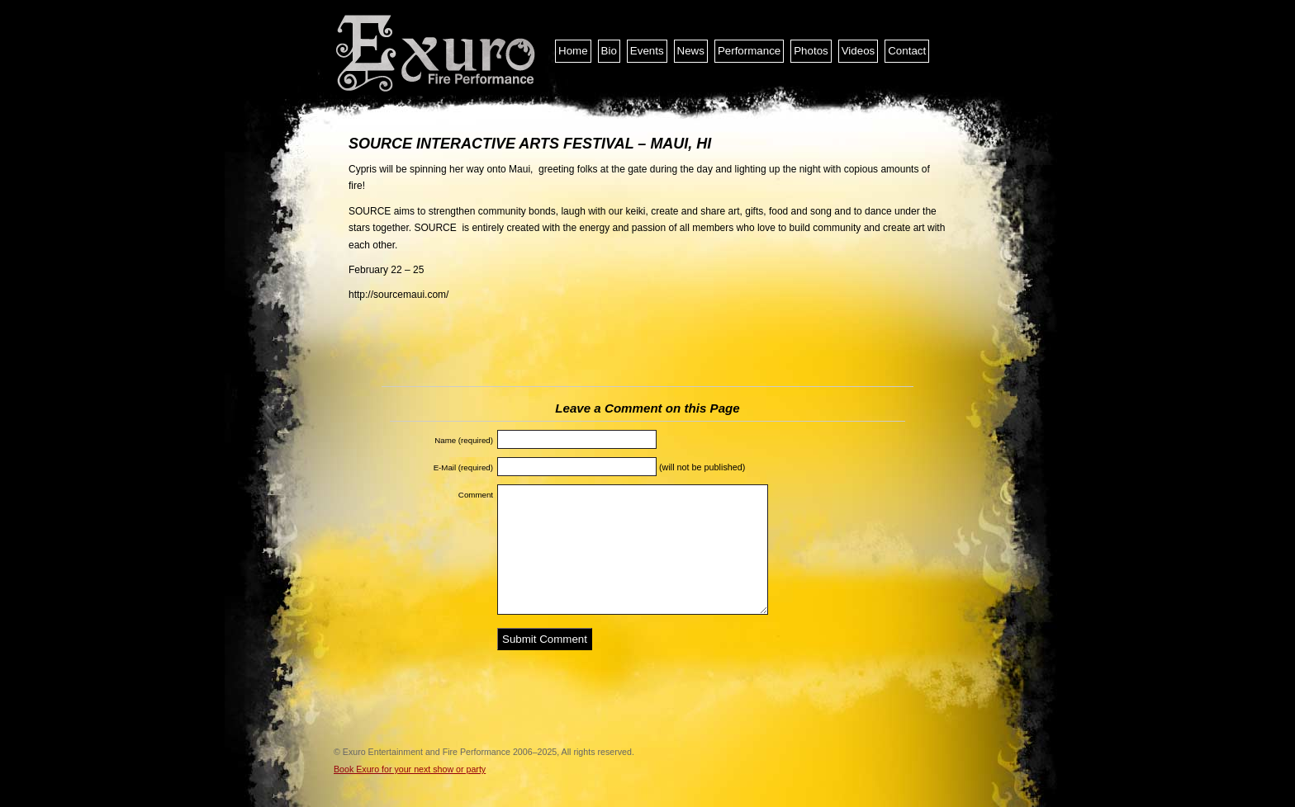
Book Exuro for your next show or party (410, 769)
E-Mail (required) (463, 467)
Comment (475, 494)
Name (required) (463, 440)
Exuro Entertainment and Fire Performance (437, 53)
